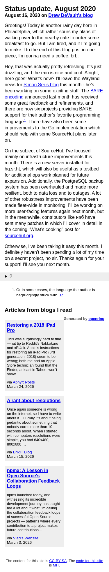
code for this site (89, 561)
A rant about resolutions (33, 400)
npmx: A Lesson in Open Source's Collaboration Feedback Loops (33, 478)
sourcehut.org (19, 235)
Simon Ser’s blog (41, 84)
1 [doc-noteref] (25, 120)
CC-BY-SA (58, 561)
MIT (56, 565)
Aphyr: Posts (24, 382)
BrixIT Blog (22, 452)
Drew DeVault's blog (70, 15)
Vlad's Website (26, 538)
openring (96, 318)
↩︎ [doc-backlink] (61, 295)
